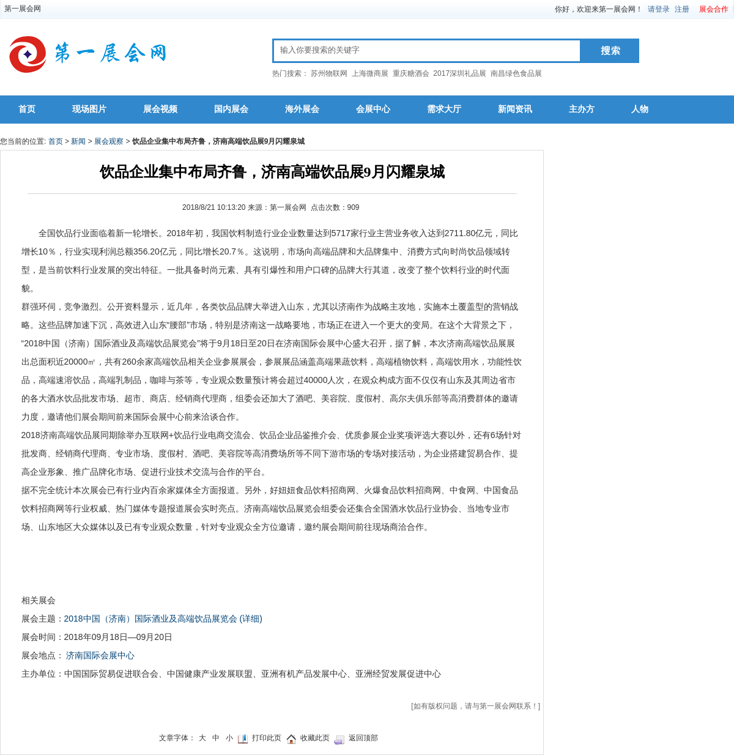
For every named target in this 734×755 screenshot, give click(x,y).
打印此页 (266, 738)
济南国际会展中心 (100, 655)
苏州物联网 (329, 73)
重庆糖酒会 (411, 73)
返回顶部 (363, 738)
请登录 (659, 9)
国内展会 (231, 109)
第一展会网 (22, 8)
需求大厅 (444, 109)
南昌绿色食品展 (516, 73)
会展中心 (373, 109)
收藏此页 (315, 738)
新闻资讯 (515, 109)
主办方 (582, 109)
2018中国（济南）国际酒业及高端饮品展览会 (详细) (163, 618)
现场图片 (89, 109)
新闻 (78, 141)
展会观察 (109, 141)
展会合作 (713, 9)
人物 (639, 109)
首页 (26, 109)
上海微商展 (370, 73)
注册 (682, 9)
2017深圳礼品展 (459, 73)
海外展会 (302, 109)
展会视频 (160, 109)
